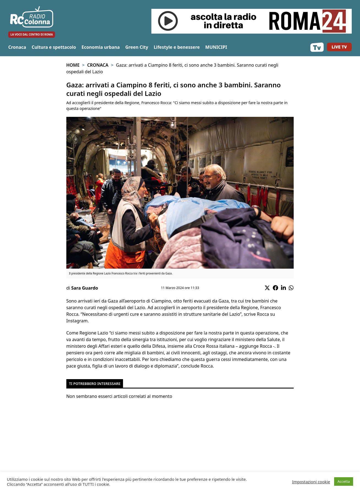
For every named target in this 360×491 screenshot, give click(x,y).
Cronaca (17, 47)
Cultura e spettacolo (54, 47)
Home (73, 65)
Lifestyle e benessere (177, 47)
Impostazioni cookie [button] (311, 481)
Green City (136, 47)
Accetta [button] (343, 481)
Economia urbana (100, 47)
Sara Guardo (84, 288)
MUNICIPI (216, 47)
